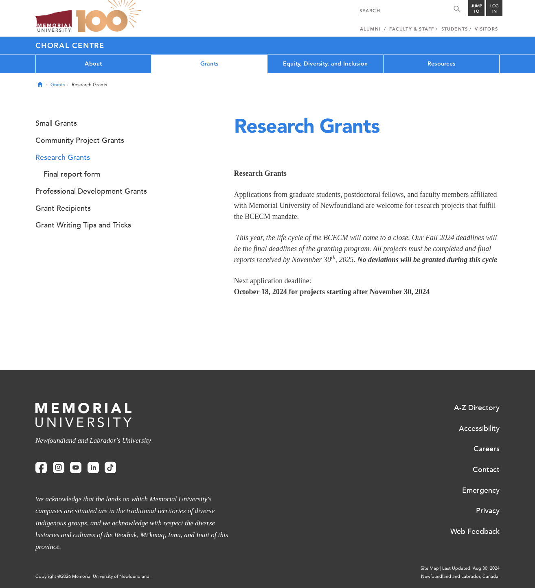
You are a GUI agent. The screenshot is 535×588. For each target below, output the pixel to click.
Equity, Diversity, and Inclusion (325, 63)
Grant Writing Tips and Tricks (83, 225)
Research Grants (62, 157)
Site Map (430, 568)
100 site (108, 16)
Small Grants (56, 123)
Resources (442, 63)
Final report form (72, 174)
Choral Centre (70, 45)
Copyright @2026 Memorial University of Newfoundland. (93, 576)
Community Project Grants (79, 140)
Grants (209, 63)
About (93, 63)
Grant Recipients (63, 208)
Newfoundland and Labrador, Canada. (460, 576)
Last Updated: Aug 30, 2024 (471, 568)
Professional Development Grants (91, 191)
